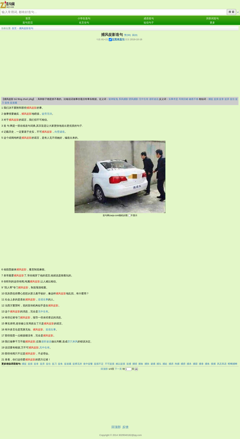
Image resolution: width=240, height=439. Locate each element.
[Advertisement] (119, 69)
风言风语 (222, 363)
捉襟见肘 (77, 363)
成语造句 (149, 18)
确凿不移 (193, 99)
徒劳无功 (47, 113)
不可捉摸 (109, 363)
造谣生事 (43, 299)
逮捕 (153, 363)
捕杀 (189, 363)
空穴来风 (72, 341)
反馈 (125, 427)
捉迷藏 (13, 102)
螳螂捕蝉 (232, 363)
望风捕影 (133, 99)
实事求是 (173, 99)
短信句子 (149, 22)
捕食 (140, 363)
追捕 (128, 363)
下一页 (118, 369)
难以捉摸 (120, 363)
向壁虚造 (60, 131)
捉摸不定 (98, 363)
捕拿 (201, 363)
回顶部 (104, 369)
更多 (212, 22)
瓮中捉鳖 (88, 363)
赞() (127, 35)
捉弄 (227, 99)
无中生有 (143, 99)
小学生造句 (84, 18)
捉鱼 (7, 102)
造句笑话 (28, 22)
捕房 (171, 363)
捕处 (165, 363)
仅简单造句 (118, 39)
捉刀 (54, 363)
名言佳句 (84, 22)
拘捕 (177, 363)
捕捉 (210, 99)
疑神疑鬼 (113, 99)
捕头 (159, 363)
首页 (28, 18)
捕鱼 (207, 363)
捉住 (232, 99)
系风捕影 (123, 99)
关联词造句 (212, 18)
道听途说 (154, 99)
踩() (134, 35)
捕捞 (183, 363)
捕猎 (134, 363)
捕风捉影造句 (26, 28)
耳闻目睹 (183, 99)
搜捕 (213, 363)
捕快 (147, 363)
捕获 (195, 363)
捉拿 (221, 99)
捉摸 (216, 99)
